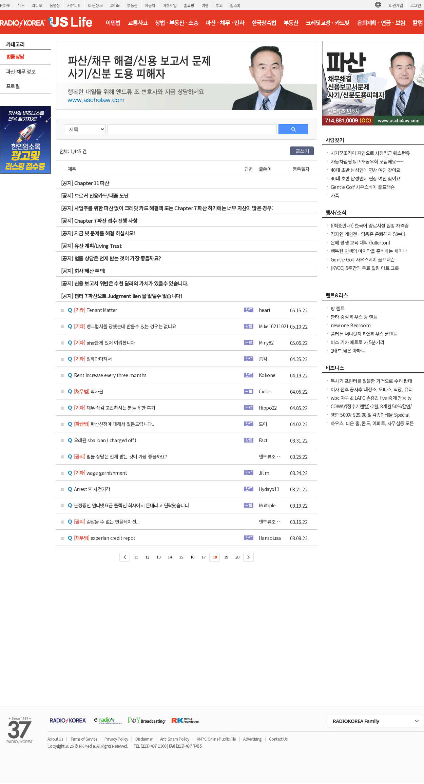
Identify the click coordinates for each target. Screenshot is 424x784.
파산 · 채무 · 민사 (225, 23)
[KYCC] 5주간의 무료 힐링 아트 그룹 (365, 267)
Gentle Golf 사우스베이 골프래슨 (363, 186)
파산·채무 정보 (21, 71)
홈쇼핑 (189, 5)
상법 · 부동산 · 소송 (176, 23)
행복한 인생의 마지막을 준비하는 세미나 (369, 251)
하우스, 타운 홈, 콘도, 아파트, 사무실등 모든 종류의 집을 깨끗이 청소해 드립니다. (372, 426)
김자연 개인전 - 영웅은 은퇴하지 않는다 (368, 234)
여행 (205, 5)
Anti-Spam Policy (174, 739)
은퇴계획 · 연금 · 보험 (381, 23)
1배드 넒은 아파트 (348, 350)
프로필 (13, 86)
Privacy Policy (116, 739)
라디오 (37, 5)
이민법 (112, 23)
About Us (55, 739)
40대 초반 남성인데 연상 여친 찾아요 (365, 169)
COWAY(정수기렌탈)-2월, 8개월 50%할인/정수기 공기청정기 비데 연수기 (371, 409)
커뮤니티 (74, 5)
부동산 (132, 5)
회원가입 (396, 5)
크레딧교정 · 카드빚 (327, 23)
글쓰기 (302, 151)
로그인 (415, 5)
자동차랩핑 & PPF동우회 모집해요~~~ (367, 161)
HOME (5, 5)
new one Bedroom (350, 325)
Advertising (252, 739)
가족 (335, 195)
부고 (219, 5)
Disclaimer (143, 739)
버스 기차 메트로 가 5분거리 (357, 342)
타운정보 (95, 5)
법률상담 (15, 56)
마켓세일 (169, 5)
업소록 (235, 5)
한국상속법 (264, 23)
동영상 (55, 5)
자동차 (150, 5)
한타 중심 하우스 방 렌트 (354, 316)
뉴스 (21, 5)
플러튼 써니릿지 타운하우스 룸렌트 (364, 333)
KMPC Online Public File (216, 739)
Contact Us (278, 739)
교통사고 (138, 23)
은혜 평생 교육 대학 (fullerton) (360, 242)
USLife (115, 5)
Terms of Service (84, 739)
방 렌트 (338, 308)
